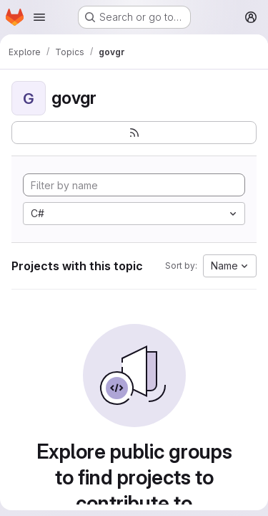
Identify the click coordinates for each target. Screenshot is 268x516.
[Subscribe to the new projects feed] (134, 132)
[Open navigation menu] (39, 17)
